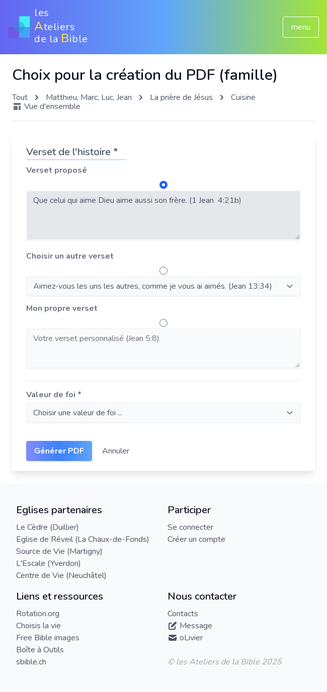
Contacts (183, 613)
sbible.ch (31, 661)
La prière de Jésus (181, 97)
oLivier (191, 637)
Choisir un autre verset (70, 256)
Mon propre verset (62, 308)
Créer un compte (196, 539)
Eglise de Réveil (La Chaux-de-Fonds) (82, 539)
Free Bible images (47, 637)
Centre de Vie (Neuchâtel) (61, 575)
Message (196, 625)
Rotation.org (37, 613)
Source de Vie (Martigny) (59, 551)
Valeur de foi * (53, 394)
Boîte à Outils (40, 649)
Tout (20, 97)
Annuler (115, 450)
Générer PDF (59, 450)
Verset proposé (56, 170)
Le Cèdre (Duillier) (47, 527)
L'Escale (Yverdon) (48, 563)
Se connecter (190, 527)
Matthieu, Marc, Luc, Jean (89, 97)
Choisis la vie (38, 625)
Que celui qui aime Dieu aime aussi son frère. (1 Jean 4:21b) (163, 215)
